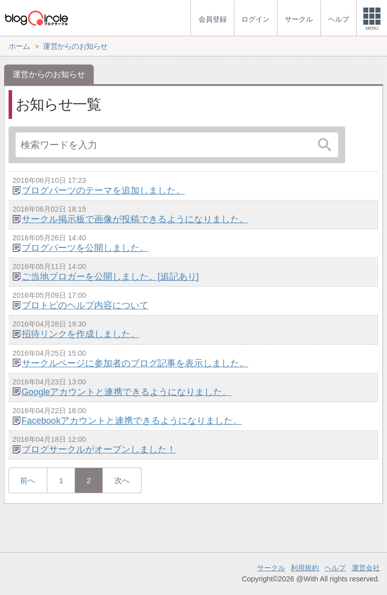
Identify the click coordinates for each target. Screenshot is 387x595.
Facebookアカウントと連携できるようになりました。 (132, 421)
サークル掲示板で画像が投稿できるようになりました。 (135, 219)
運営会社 (366, 568)
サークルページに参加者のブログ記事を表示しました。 (135, 363)
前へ (27, 480)
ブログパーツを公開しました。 (85, 248)
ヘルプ (335, 568)
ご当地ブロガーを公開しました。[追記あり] (110, 277)
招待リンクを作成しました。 (81, 334)
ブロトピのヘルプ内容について (85, 305)
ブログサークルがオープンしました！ (99, 449)
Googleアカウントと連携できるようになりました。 (127, 392)
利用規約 (305, 568)
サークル (271, 568)
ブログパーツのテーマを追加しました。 (103, 190)
